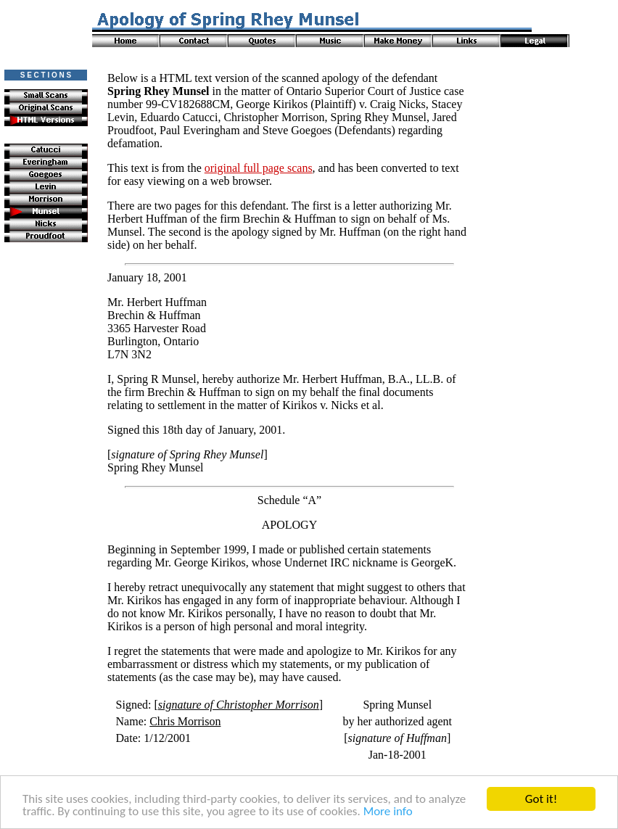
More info (388, 812)
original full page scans (259, 168)
